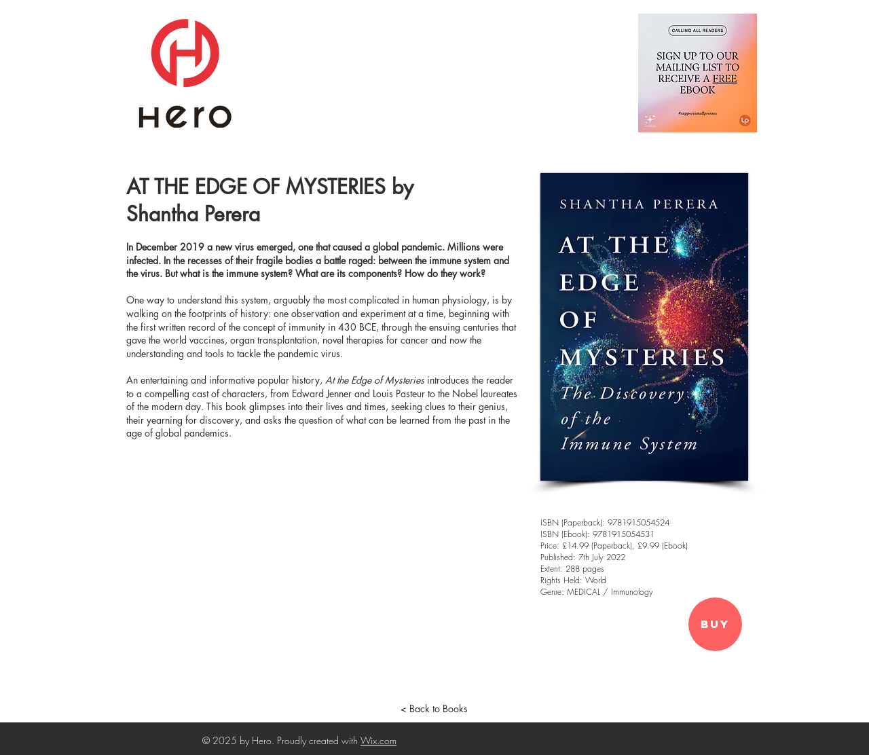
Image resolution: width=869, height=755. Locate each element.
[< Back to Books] (434, 708)
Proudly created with (318, 740)
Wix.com (378, 740)
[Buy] (715, 624)
